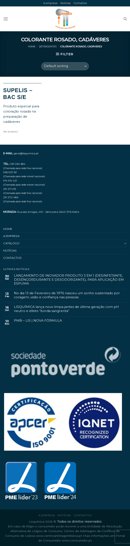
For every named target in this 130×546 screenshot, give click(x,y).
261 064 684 (17, 163)
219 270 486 (10, 197)
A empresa (50, 3)
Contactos (80, 3)
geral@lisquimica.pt (26, 153)
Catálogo (11, 243)
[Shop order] (65, 66)
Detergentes (48, 46)
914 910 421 (10, 180)
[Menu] (5, 19)
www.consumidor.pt (77, 540)
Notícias (65, 3)
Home (31, 46)
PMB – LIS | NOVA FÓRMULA (38, 320)
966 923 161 (10, 172)
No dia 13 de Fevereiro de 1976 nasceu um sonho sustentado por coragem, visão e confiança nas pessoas (67, 295)
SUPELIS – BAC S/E (18, 93)
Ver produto (10, 131)
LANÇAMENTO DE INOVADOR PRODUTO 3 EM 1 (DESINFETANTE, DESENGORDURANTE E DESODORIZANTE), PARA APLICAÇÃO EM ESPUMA (69, 279)
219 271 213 (9, 188)
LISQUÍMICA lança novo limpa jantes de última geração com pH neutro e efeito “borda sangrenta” (66, 309)
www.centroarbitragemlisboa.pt (59, 535)
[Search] (125, 19)
